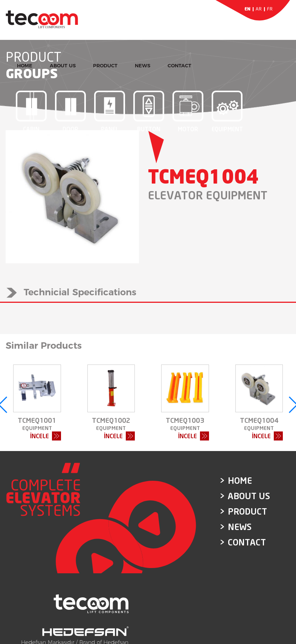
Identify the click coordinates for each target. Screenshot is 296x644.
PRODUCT (105, 65)
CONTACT (179, 65)
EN (247, 9)
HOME (24, 65)
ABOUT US (63, 65)
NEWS (142, 65)
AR (259, 9)
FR (270, 9)
